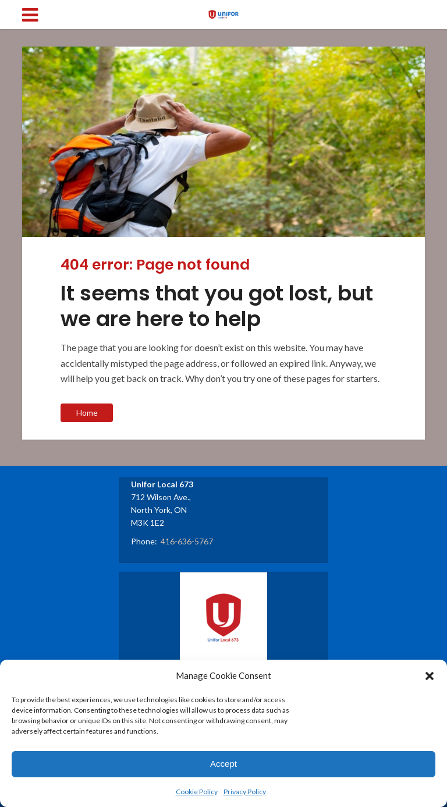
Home (87, 412)
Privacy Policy (245, 791)
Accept (223, 764)
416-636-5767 (187, 541)
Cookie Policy (197, 791)
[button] (429, 676)
